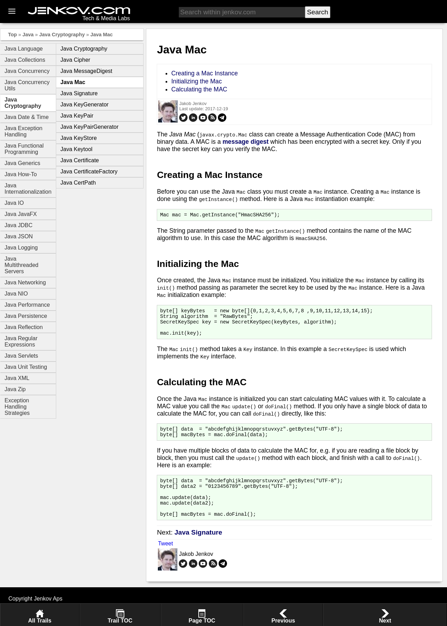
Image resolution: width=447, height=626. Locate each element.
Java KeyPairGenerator (89, 127)
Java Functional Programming (24, 149)
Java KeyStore (78, 138)
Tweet (165, 559)
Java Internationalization (28, 188)
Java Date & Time (27, 117)
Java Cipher (75, 60)
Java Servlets (21, 356)
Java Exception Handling (24, 131)
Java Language (24, 49)
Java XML (17, 378)
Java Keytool (76, 149)
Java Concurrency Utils (27, 85)
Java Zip (15, 389)
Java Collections (25, 60)
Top (12, 34)
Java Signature (79, 93)
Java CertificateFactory (89, 171)
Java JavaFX (21, 214)
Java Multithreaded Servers (21, 265)
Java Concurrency (27, 71)
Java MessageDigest (86, 71)
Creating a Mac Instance (204, 73)
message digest (245, 141)
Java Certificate (79, 160)
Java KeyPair (76, 116)
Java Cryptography (62, 34)
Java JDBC (18, 225)
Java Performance (27, 305)
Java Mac (101, 34)
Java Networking (25, 282)
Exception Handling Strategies (17, 406)
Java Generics (22, 163)
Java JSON (19, 236)
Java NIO (16, 294)
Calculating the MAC (199, 89)
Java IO (14, 203)
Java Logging (21, 248)
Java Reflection (24, 327)
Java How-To (21, 174)
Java (28, 34)
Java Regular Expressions (21, 341)
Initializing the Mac (196, 81)
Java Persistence (26, 316)
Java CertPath (78, 183)
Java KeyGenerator (84, 104)
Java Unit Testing (26, 367)
